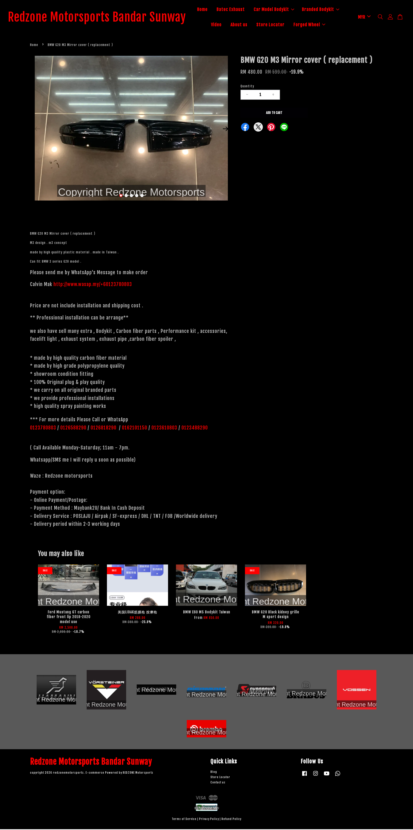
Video (222, 25)
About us (244, 25)
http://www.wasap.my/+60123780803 (92, 285)
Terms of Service (184, 820)
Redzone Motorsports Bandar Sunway (102, 17)
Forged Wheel (315, 25)
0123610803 (164, 428)
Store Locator (276, 25)
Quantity (247, 87)
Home (208, 10)
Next (225, 129)
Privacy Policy (209, 820)
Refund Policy (231, 820)
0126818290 (104, 428)
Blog (213, 773)
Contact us (217, 783)
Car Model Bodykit (279, 10)
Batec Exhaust (236, 10)
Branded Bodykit (326, 10)
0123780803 (43, 428)
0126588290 (73, 428)
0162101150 (134, 428)
